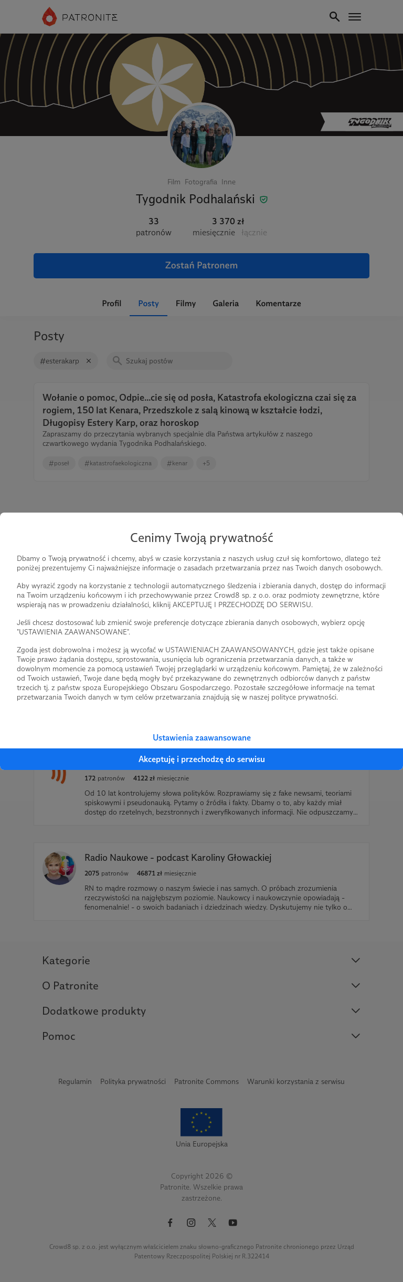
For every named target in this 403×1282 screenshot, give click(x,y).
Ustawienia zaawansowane (202, 737)
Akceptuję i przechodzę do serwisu (202, 759)
